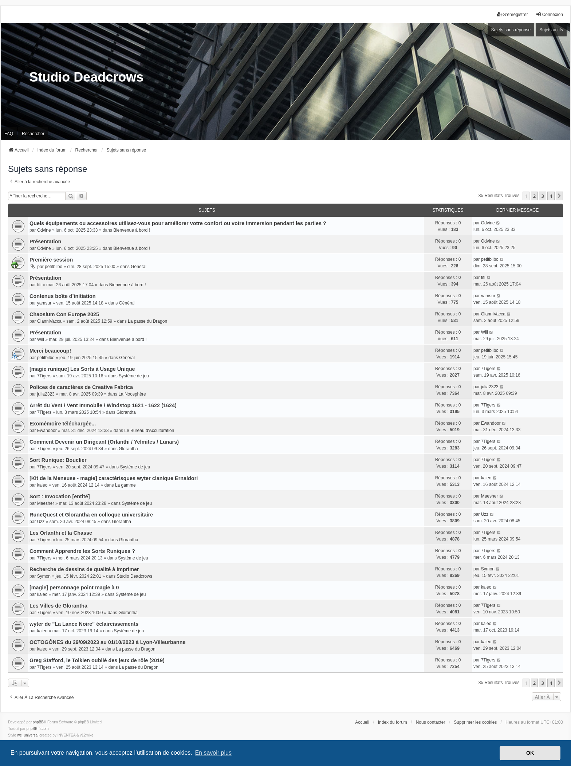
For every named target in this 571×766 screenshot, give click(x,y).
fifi (39, 284)
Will (40, 339)
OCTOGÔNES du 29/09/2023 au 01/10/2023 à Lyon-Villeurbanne (107, 642)
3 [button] (542, 196)
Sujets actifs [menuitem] (551, 29)
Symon (44, 576)
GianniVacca (49, 321)
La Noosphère (132, 394)
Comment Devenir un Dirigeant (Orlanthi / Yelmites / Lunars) (104, 442)
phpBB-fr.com (38, 729)
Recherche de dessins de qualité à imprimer (84, 569)
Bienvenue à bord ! (131, 230)
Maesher (45, 503)
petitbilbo (53, 266)
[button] (559, 196)
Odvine (44, 230)
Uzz (41, 521)
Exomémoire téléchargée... (62, 424)
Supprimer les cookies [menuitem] (475, 722)
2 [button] (534, 196)
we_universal (27, 735)
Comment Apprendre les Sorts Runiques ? (82, 551)
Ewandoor (47, 430)
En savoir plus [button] (213, 753)
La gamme (125, 485)
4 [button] (551, 196)
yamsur (44, 303)
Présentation (45, 241)
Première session (51, 260)
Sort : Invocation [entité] (59, 496)
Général (138, 266)
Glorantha (126, 412)
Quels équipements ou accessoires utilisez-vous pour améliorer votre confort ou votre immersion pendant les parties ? (177, 223)
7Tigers (44, 375)
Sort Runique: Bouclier (58, 460)
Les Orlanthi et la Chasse (60, 533)
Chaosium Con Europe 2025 (64, 314)
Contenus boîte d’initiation (62, 296)
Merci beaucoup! (50, 351)
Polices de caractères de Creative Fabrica (81, 387)
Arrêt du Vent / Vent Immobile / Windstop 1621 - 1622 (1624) (103, 405)
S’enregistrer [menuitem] (512, 14)
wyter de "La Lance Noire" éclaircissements (83, 624)
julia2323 (46, 394)
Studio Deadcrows (134, 576)
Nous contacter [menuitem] (430, 722)
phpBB (38, 722)
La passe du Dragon (147, 321)
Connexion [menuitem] (549, 14)
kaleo (42, 485)
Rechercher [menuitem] (33, 133)
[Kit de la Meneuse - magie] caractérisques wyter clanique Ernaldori (113, 478)
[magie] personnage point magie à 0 (74, 587)
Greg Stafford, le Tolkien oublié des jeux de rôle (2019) (97, 660)
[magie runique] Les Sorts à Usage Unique (82, 369)
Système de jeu (134, 375)
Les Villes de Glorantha (58, 606)
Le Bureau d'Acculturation (149, 430)
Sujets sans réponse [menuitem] (511, 29)
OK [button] (530, 753)
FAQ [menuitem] (8, 133)
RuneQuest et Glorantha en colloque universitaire (91, 515)
